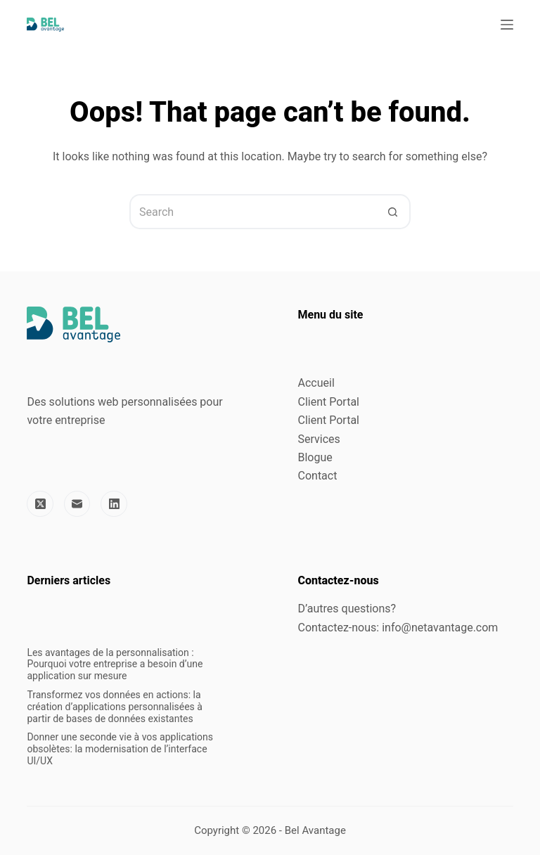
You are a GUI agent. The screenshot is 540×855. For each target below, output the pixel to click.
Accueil (316, 383)
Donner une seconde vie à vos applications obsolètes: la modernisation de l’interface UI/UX (120, 748)
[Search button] (393, 211)
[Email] (77, 504)
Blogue (315, 457)
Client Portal (328, 402)
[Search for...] (252, 211)
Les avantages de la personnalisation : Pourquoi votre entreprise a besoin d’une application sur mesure (114, 664)
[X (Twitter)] (40, 504)
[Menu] (507, 24)
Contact (318, 475)
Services (319, 439)
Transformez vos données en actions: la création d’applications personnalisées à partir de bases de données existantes (114, 706)
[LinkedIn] (114, 504)
